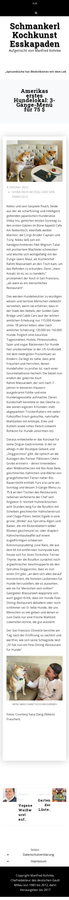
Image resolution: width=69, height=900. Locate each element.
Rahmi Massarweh (19, 383)
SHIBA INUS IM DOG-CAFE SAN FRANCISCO (33, 194)
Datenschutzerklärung (38, 855)
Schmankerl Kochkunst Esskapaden (35, 34)
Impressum (38, 861)
